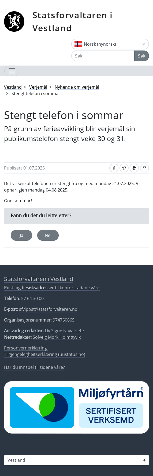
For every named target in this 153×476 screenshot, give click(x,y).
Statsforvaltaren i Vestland (72, 21)
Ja (21, 235)
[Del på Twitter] (124, 168)
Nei (48, 235)
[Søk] (103, 56)
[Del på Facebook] (113, 168)
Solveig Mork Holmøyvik (57, 337)
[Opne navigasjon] (11, 71)
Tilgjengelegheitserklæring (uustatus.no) (44, 354)
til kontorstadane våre (52, 288)
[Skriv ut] (134, 168)
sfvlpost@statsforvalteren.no (48, 309)
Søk (141, 56)
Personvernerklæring (26, 348)
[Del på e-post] (144, 168)
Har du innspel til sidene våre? (34, 367)
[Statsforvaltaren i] (76, 460)
